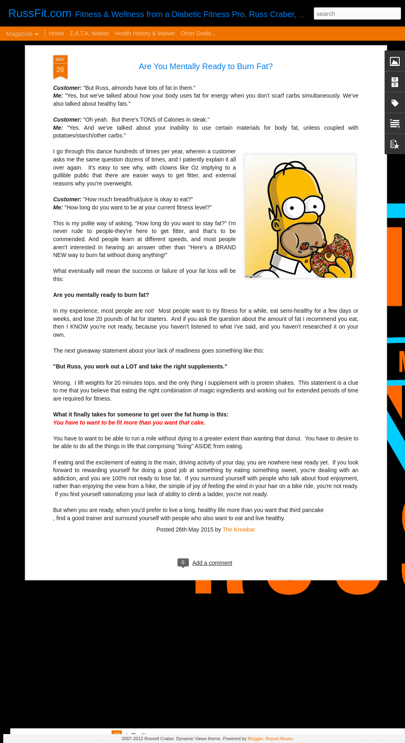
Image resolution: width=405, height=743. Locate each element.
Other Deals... (198, 33)
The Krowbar (239, 453)
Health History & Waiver (145, 33)
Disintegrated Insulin (155, 641)
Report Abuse (279, 738)
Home (56, 33)
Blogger (255, 738)
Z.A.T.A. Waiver (89, 33)
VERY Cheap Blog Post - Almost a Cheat (93, 606)
